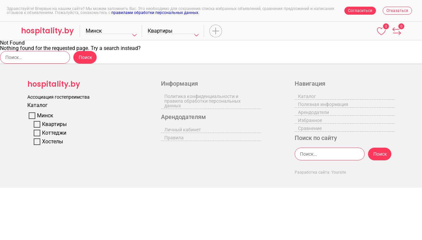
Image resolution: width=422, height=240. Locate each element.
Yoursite (338, 172)
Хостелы (52, 141)
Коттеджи (54, 133)
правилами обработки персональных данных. (155, 12)
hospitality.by (47, 31)
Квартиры (54, 124)
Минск (45, 115)
